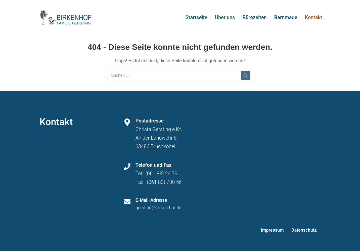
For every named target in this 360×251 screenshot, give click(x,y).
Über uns (225, 17)
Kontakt (313, 17)
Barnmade (285, 17)
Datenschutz (304, 230)
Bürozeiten (255, 17)
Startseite (196, 17)
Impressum (272, 230)
